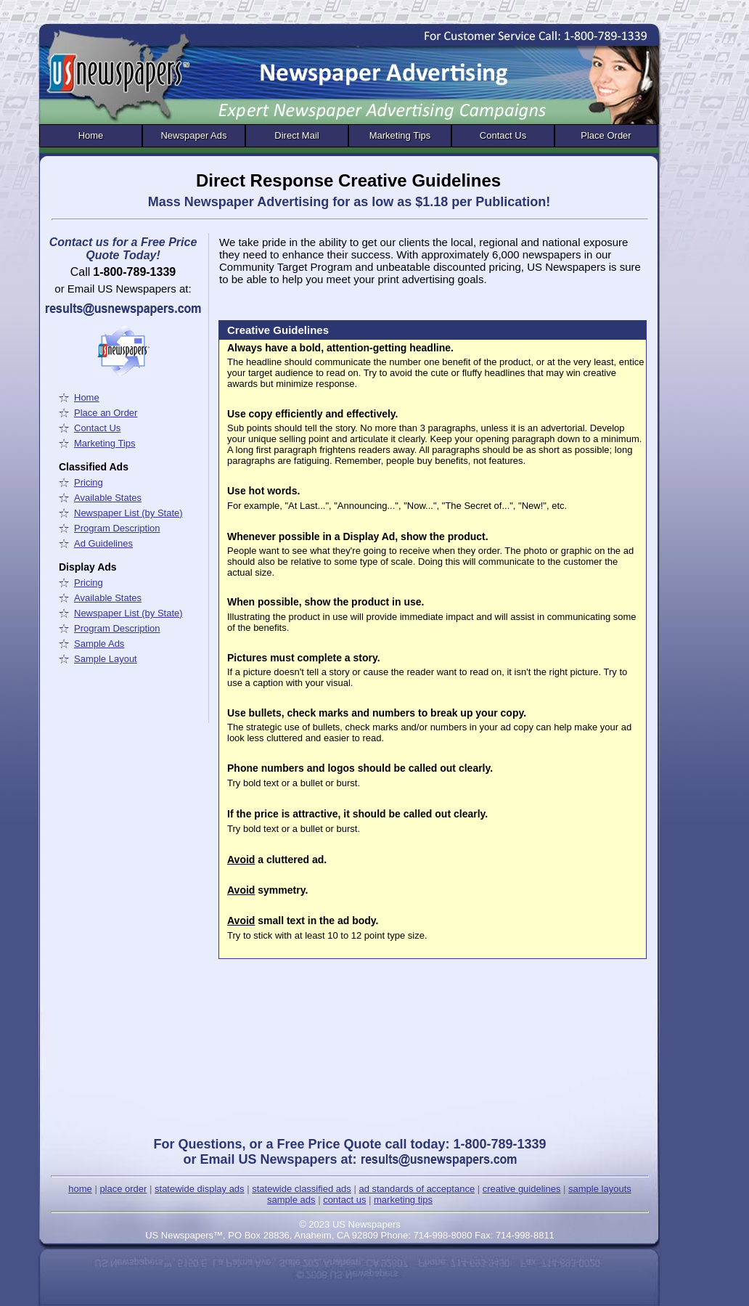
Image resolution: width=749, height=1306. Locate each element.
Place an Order (105, 412)
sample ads (291, 1199)
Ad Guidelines (103, 543)
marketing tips (403, 1199)
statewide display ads (200, 1188)
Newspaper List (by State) (128, 512)
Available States (108, 497)
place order (123, 1188)
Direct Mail (296, 135)
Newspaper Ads (193, 135)
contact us (344, 1199)
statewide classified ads (301, 1188)
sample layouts (599, 1188)
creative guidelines (522, 1188)
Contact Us (503, 135)
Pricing (88, 482)
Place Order (606, 135)
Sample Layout (105, 658)
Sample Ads (99, 643)
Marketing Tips (400, 135)
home (80, 1188)
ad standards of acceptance (417, 1188)
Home (91, 135)
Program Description (117, 528)
